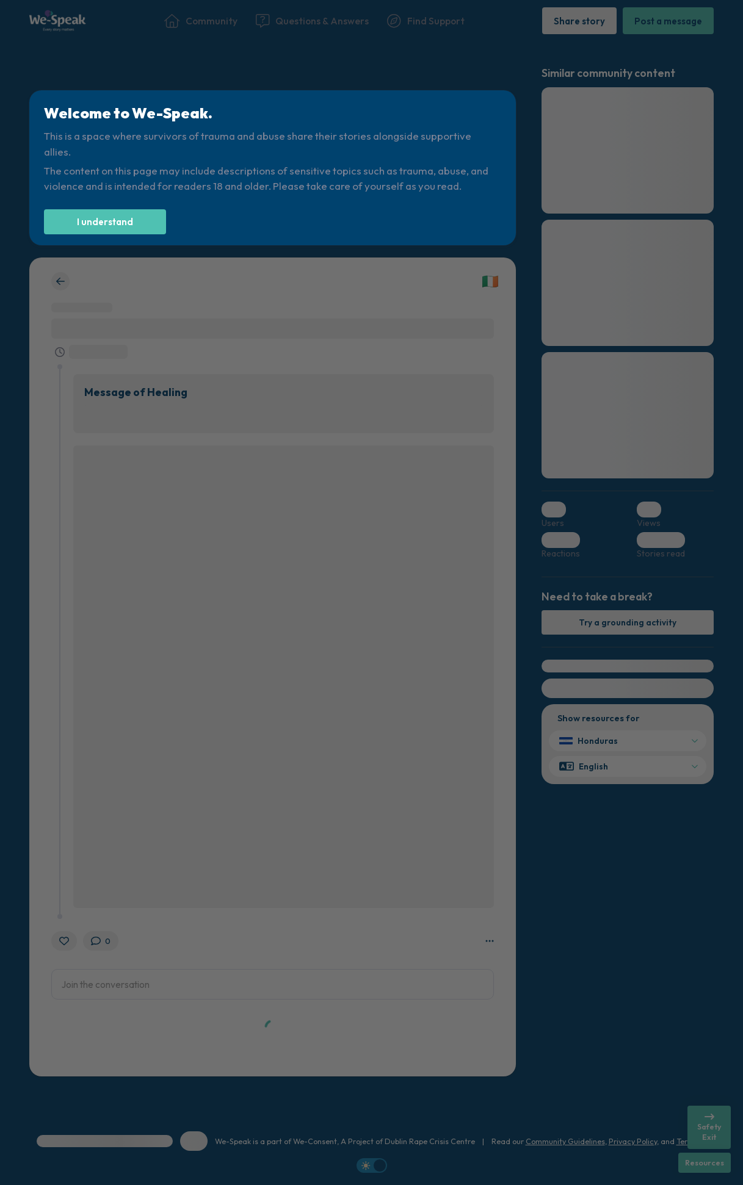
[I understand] (105, 221)
